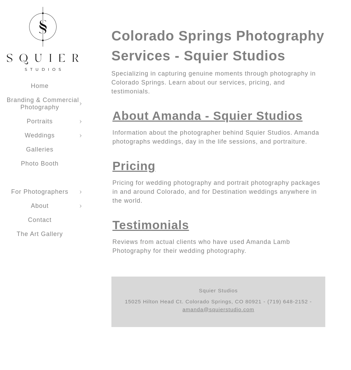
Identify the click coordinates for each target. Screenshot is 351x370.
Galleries (39, 149)
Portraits (40, 121)
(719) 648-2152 (287, 301)
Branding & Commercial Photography (43, 104)
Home (40, 85)
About (40, 205)
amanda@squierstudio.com (218, 309)
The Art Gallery (39, 234)
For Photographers (39, 191)
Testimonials (150, 225)
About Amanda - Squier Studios (207, 115)
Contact (39, 219)
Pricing (134, 165)
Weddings (40, 135)
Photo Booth (40, 163)
